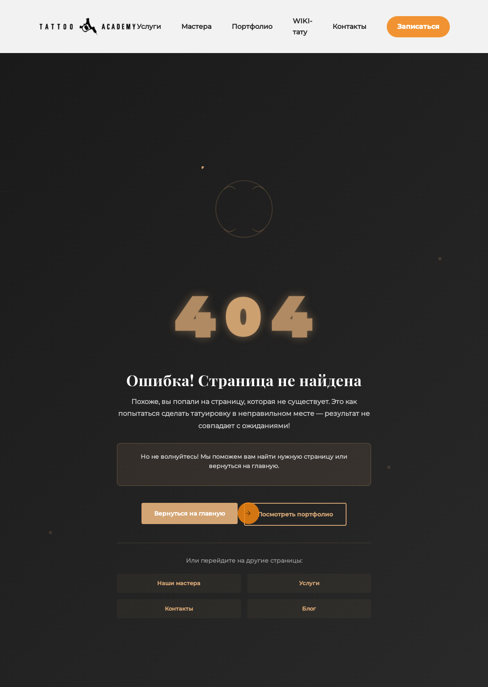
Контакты (349, 26)
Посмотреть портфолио (295, 514)
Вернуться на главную (189, 513)
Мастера (196, 26)
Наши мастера (178, 583)
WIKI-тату (302, 26)
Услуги (149, 26)
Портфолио (252, 26)
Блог (309, 608)
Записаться (418, 26)
